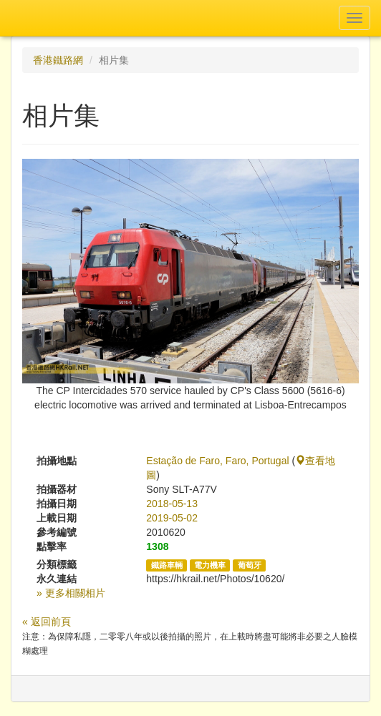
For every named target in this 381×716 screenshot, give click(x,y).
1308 (157, 546)
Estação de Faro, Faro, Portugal (217, 460)
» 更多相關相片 (71, 593)
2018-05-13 (172, 503)
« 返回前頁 (46, 621)
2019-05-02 (172, 518)
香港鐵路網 (58, 60)
